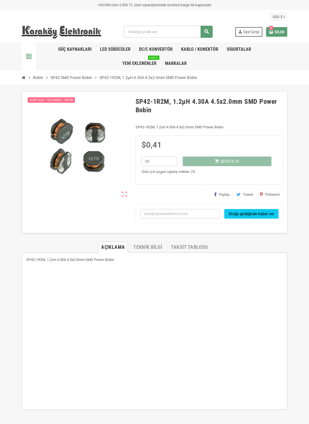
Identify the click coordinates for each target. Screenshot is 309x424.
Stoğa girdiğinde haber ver (251, 214)
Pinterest (270, 194)
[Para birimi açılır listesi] (278, 17)
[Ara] (168, 32)
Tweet (244, 194)
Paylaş (222, 194)
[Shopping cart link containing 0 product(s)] (276, 32)
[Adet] (159, 161)
